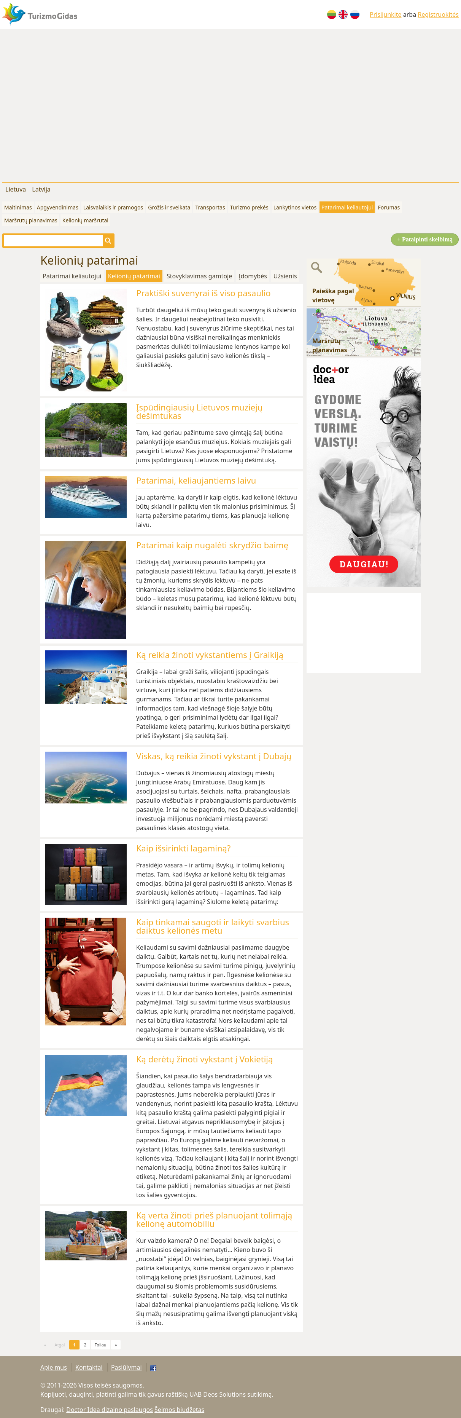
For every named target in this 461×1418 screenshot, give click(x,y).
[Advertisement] (71, 104)
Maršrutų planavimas (30, 220)
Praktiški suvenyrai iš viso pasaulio (203, 293)
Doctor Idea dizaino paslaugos (109, 1409)
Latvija (41, 189)
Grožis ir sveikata (169, 207)
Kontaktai (89, 1367)
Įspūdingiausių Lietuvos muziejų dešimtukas (199, 411)
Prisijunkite (386, 14)
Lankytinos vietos (294, 207)
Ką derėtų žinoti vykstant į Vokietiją (204, 1059)
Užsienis (285, 276)
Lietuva (15, 189)
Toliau (101, 1345)
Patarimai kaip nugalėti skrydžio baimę (212, 545)
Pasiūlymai (126, 1367)
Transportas (210, 207)
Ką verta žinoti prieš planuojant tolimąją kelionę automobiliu (214, 1219)
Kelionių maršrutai (85, 220)
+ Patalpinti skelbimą (425, 239)
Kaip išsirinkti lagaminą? (183, 848)
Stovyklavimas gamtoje (199, 276)
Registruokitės (438, 14)
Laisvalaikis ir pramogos (113, 207)
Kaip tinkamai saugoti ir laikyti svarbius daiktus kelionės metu (212, 926)
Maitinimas (18, 207)
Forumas (389, 207)
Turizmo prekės (249, 207)
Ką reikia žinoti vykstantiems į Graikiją (209, 654)
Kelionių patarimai (134, 276)
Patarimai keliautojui (347, 207)
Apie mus (53, 1367)
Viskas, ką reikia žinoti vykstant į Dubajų (213, 756)
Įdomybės (252, 276)
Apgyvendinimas (57, 207)
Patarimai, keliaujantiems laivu (196, 480)
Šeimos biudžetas (179, 1409)
